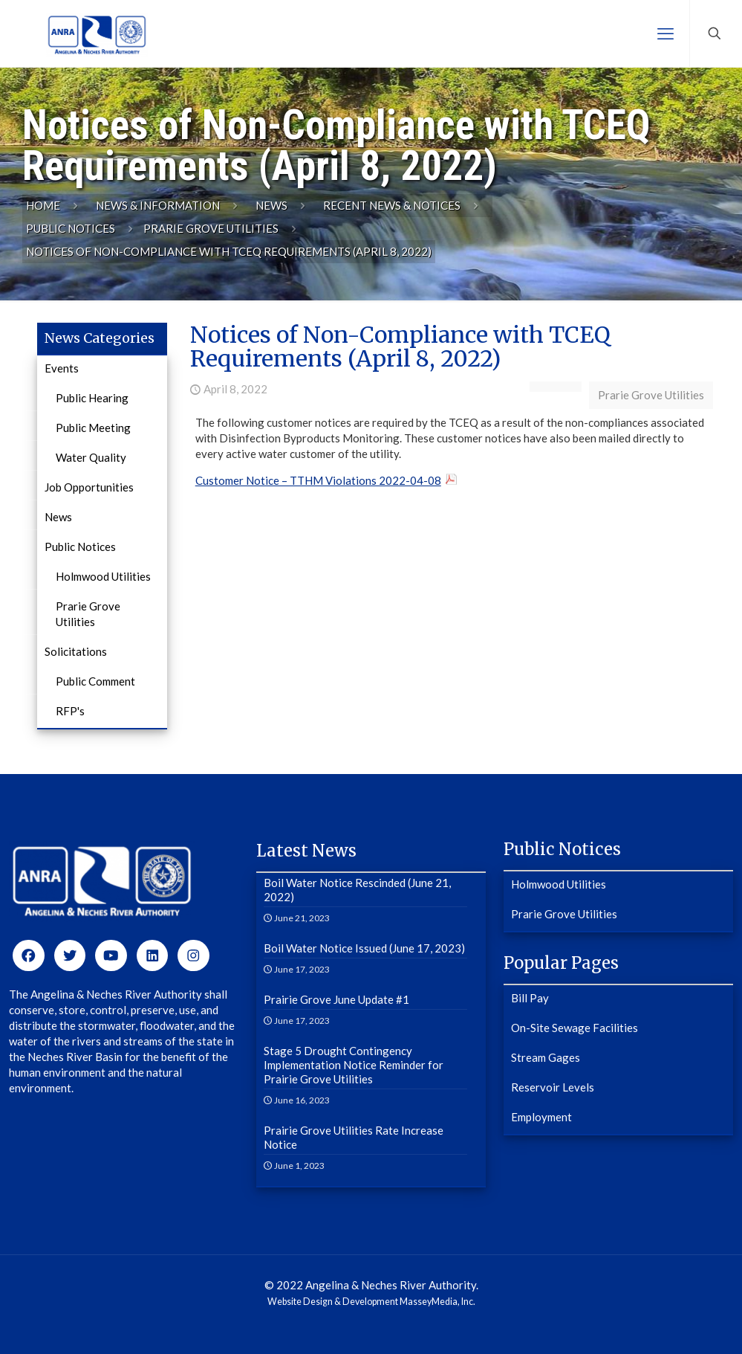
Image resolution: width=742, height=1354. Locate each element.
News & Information (158, 205)
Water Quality (91, 457)
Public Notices (70, 228)
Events (62, 368)
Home (43, 205)
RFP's (70, 711)
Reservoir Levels (552, 1087)
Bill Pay (530, 998)
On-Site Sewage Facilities (574, 1027)
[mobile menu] (665, 33)
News (271, 205)
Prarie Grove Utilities (211, 228)
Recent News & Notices (392, 205)
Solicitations (76, 651)
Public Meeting (93, 427)
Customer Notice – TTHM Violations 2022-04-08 (318, 480)
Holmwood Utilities (103, 576)
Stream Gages (545, 1057)
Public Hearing (92, 397)
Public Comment (95, 681)
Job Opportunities (89, 487)
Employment (541, 1117)
